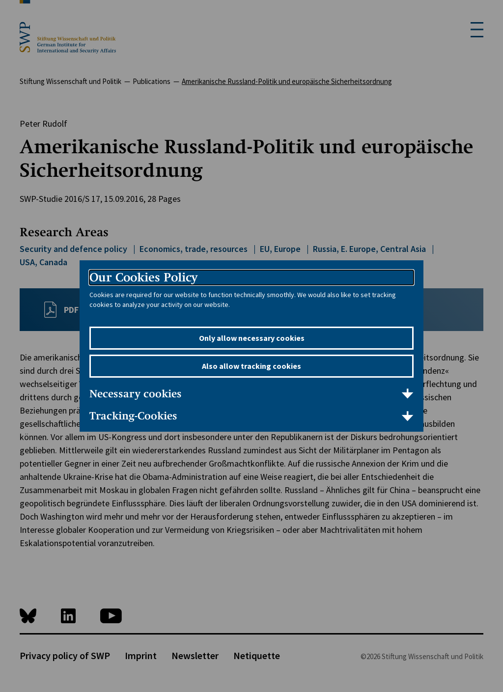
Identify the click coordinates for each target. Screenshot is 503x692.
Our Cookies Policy (143, 277)
